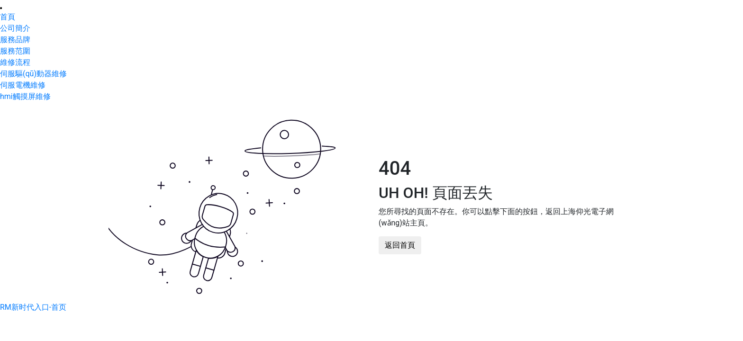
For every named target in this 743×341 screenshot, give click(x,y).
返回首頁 (400, 245)
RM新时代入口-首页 (33, 307)
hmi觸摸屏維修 (25, 96)
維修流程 (15, 62)
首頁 (7, 16)
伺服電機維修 (22, 85)
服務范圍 (15, 50)
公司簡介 (15, 28)
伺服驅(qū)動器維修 (33, 73)
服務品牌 (15, 39)
